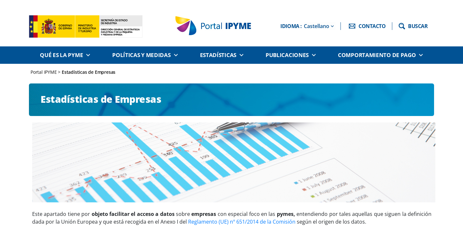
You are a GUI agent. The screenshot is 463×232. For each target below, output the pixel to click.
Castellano (316, 26)
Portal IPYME (44, 72)
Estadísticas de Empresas (88, 72)
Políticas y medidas (141, 55)
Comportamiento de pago (377, 55)
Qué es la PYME (61, 55)
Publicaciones (287, 55)
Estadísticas (218, 55)
